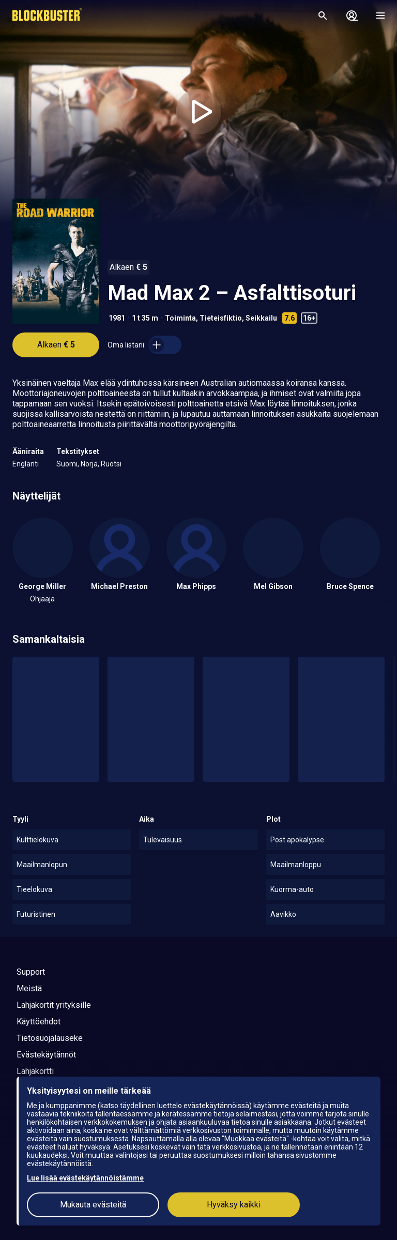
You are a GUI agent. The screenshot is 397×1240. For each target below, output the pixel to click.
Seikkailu (261, 318)
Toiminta (180, 318)
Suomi (67, 464)
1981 (117, 318)
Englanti (25, 464)
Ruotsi (111, 464)
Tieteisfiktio (221, 318)
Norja (89, 464)
